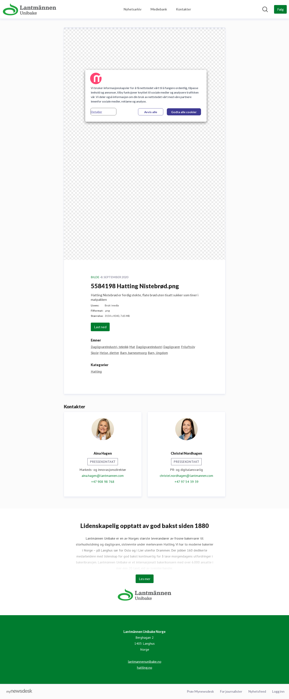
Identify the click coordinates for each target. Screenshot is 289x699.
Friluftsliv (188, 347)
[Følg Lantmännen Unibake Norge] (280, 9)
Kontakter (183, 9)
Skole (95, 353)
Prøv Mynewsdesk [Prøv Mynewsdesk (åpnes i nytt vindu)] (200, 691)
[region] (146, 96)
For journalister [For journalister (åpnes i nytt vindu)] (231, 691)
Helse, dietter (109, 353)
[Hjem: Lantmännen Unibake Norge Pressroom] (29, 9)
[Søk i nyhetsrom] (265, 9)
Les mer (144, 579)
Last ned (100, 327)
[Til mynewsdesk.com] (19, 692)
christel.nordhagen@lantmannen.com (186, 475)
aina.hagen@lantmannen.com (103, 475)
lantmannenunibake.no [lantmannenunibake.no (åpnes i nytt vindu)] (144, 661)
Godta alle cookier (184, 112)
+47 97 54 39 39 (186, 481)
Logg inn (278, 691)
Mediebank (158, 9)
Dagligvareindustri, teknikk (109, 347)
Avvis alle (150, 112)
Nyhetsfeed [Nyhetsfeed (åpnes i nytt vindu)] (257, 691)
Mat (132, 347)
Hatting (96, 371)
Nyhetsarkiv (132, 9)
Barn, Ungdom (158, 353)
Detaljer (96, 112)
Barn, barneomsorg (133, 353)
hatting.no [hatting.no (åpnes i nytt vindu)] (144, 667)
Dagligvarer (171, 347)
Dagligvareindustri (149, 347)
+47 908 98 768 (102, 481)
